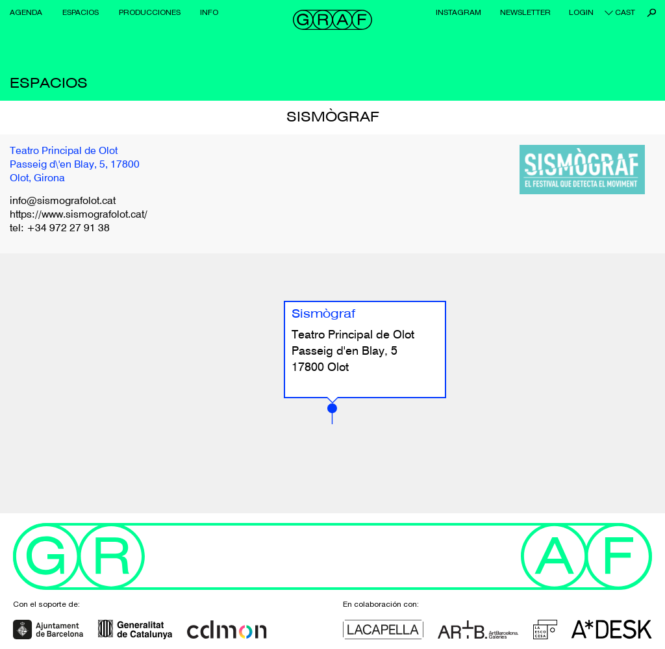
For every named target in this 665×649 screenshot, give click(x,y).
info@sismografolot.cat (63, 201)
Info (209, 12)
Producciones (150, 12)
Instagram (458, 12)
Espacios (80, 12)
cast (625, 12)
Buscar (651, 12)
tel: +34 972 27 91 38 (60, 228)
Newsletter (525, 12)
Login (581, 12)
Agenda (26, 12)
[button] (332, 413)
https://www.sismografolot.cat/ (78, 215)
